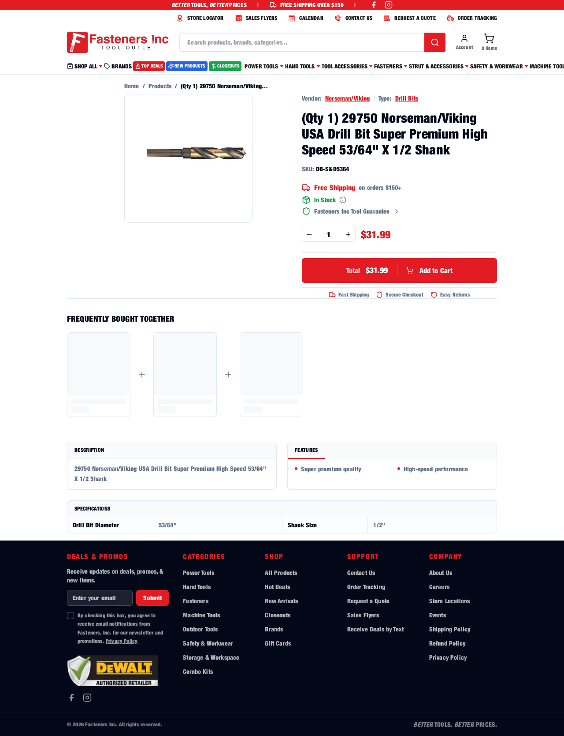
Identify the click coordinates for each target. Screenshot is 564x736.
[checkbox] (70, 615)
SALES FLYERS (255, 18)
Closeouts (277, 615)
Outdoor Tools (200, 629)
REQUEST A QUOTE (408, 18)
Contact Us (361, 572)
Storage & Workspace (211, 657)
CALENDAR (304, 18)
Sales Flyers (363, 615)
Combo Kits (198, 671)
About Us (440, 572)
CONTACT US (352, 18)
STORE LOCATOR (198, 18)
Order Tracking (366, 586)
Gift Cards (278, 643)
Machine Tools (201, 615)
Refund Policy (447, 643)
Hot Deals (277, 586)
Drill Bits (407, 98)
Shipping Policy (449, 629)
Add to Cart (399, 270)
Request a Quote (368, 601)
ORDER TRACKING (471, 18)
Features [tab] (306, 450)
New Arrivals (281, 601)
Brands (274, 629)
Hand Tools (197, 586)
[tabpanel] (392, 474)
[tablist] (392, 450)
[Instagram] (87, 697)
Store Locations (449, 601)
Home (131, 86)
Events (437, 615)
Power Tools (198, 572)
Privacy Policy (121, 641)
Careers (439, 586)
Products (159, 86)
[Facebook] (71, 697)
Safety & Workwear (208, 643)
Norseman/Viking (347, 98)
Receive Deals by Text (375, 629)
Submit (152, 597)
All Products (281, 572)
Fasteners (195, 601)
